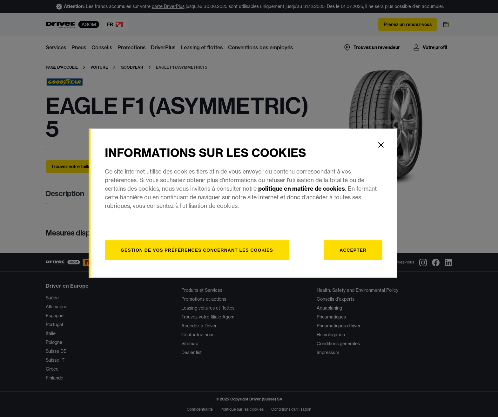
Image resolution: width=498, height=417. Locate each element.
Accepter (359, 255)
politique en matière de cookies (308, 193)
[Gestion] (204, 255)
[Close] (387, 150)
